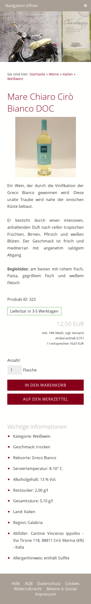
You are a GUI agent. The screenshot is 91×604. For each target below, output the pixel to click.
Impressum (45, 594)
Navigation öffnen (21, 5)
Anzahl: (13, 360)
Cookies (72, 583)
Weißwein (15, 78)
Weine (54, 74)
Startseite (37, 74)
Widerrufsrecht (28, 588)
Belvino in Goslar (62, 588)
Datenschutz (48, 583)
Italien (68, 74)
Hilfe (16, 583)
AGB (29, 583)
